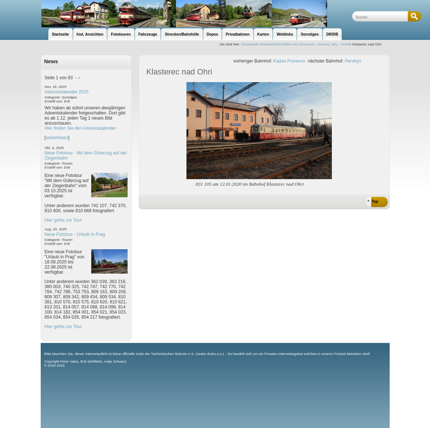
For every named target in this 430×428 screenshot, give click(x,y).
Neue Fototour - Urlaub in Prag (75, 234)
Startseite (248, 44)
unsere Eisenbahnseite (196, 13)
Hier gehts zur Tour (63, 220)
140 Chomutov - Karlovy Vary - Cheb (320, 44)
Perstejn (353, 61)
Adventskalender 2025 (67, 91)
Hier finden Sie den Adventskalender (80, 128)
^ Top (372, 201)
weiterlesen (57, 137)
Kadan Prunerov (289, 61)
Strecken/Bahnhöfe (274, 44)
